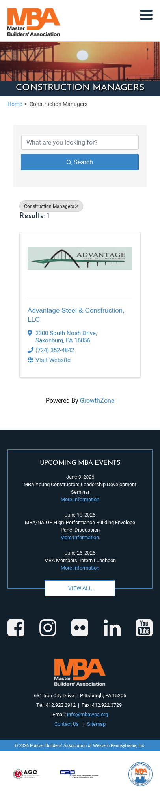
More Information (80, 499)
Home (14, 104)
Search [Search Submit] (80, 162)
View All (80, 588)
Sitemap (96, 723)
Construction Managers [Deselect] (51, 206)
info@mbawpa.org (87, 714)
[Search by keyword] (80, 142)
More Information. (80, 537)
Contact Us (66, 723)
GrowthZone (97, 400)
